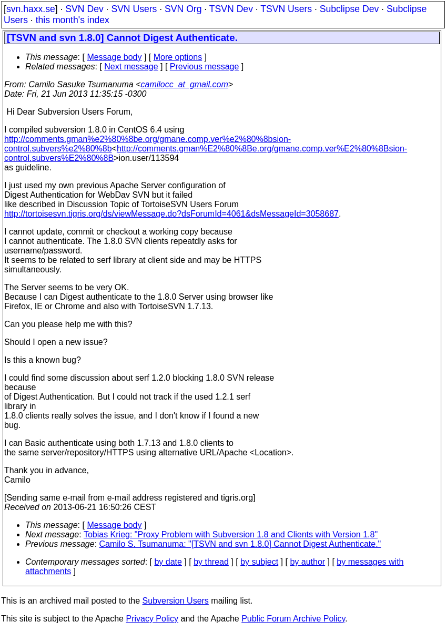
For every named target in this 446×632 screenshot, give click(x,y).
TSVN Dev (231, 9)
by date (167, 561)
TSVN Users (286, 9)
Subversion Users (176, 600)
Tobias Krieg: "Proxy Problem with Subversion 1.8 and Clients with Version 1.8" (231, 534)
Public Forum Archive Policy (293, 618)
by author (307, 561)
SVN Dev (84, 9)
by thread (211, 561)
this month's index (72, 20)
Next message (131, 66)
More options (178, 57)
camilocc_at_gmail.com (184, 84)
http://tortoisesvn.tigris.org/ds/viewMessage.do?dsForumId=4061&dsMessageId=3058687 (171, 213)
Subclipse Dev (349, 9)
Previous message (204, 66)
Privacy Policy (152, 618)
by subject (259, 561)
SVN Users (134, 9)
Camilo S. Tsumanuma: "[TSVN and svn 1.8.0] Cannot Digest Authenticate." (240, 543)
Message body (114, 57)
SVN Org (183, 9)
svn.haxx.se (30, 9)
